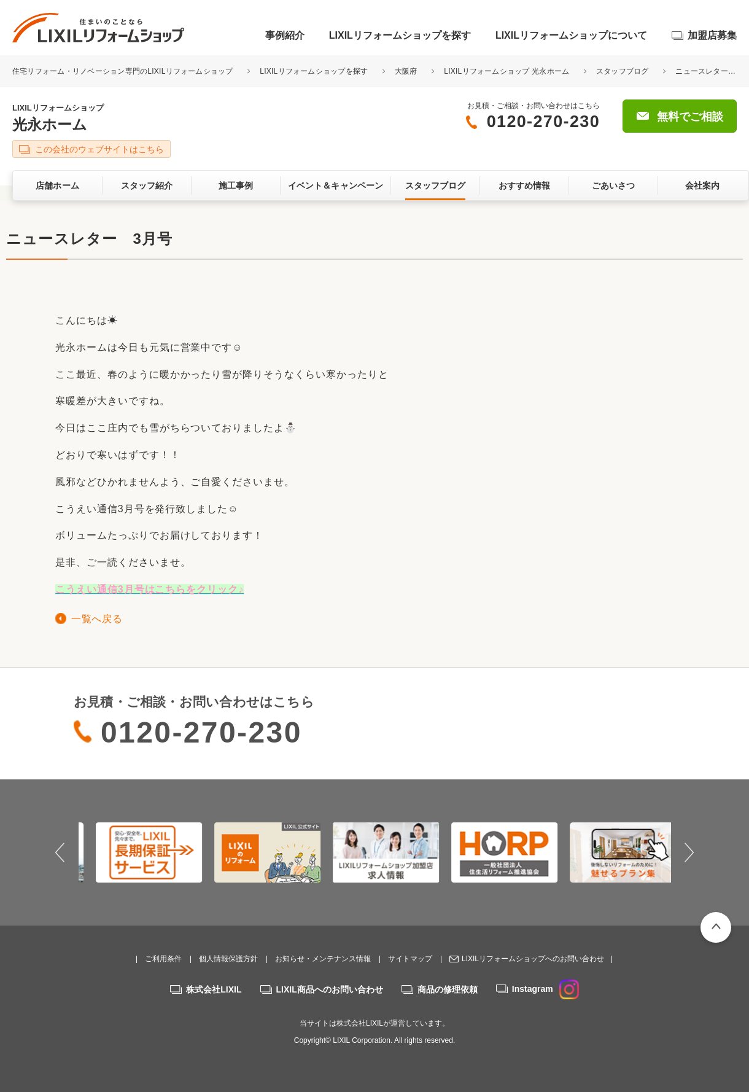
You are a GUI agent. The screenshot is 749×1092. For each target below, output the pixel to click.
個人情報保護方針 (228, 958)
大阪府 (406, 71)
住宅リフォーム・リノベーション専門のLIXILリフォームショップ (123, 71)
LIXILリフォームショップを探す (400, 35)
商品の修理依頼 (447, 989)
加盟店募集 (712, 35)
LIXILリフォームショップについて (571, 35)
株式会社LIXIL (213, 989)
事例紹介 (285, 35)
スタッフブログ (622, 71)
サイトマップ (410, 958)
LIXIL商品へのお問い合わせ (329, 989)
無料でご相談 (690, 117)
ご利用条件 (163, 958)
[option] (138, 852)
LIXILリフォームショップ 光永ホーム (506, 71)
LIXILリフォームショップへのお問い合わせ (533, 958)
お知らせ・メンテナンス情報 (323, 958)
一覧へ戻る (96, 619)
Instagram (545, 989)
